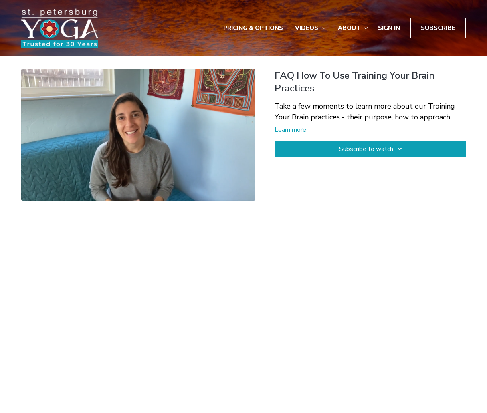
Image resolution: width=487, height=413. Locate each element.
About (353, 28)
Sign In (389, 28)
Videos (310, 28)
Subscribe (438, 28)
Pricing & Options (253, 28)
